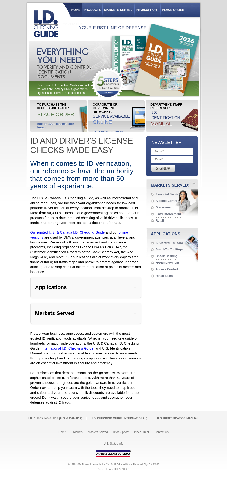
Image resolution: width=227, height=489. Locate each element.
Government (165, 207)
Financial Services (169, 194)
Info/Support (147, 10)
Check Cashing (167, 256)
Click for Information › (108, 131)
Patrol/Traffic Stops (170, 249)
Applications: (166, 234)
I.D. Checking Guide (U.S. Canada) (55, 418)
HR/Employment (167, 262)
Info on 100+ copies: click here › (55, 125)
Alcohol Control (167, 201)
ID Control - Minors (169, 243)
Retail (160, 220)
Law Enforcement (168, 214)
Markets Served (118, 10)
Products (92, 10)
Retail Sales (164, 276)
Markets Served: (170, 185)
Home (76, 10)
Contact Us (162, 432)
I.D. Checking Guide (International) (119, 418)
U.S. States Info (113, 443)
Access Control (167, 269)
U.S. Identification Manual (178, 418)
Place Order (173, 10)
